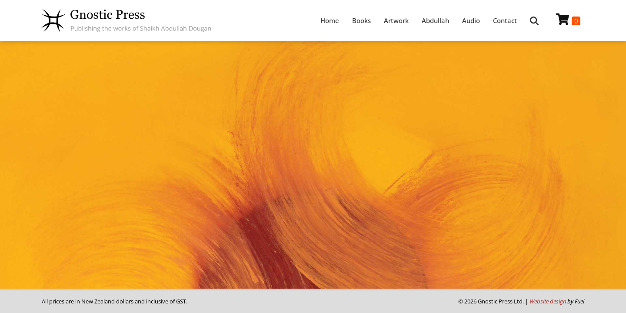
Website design (547, 301)
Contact (505, 20)
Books (361, 20)
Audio (471, 20)
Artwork (396, 20)
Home (329, 20)
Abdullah (435, 20)
